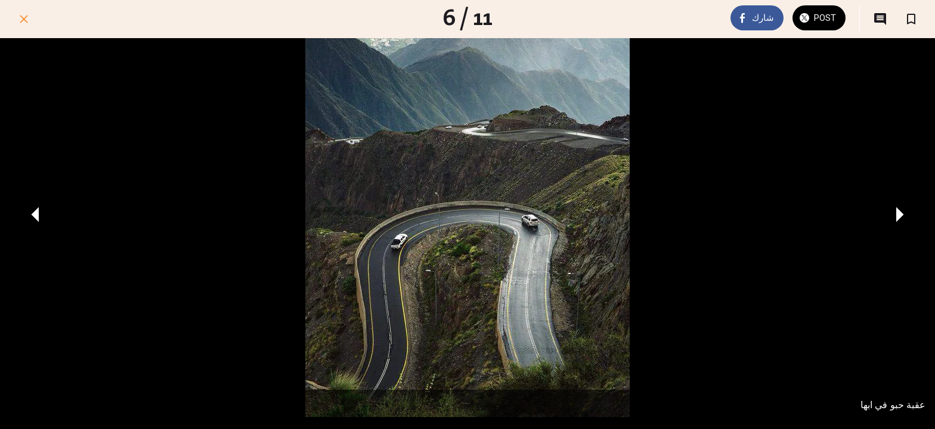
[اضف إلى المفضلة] (911, 19)
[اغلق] (24, 19)
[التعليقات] (880, 19)
